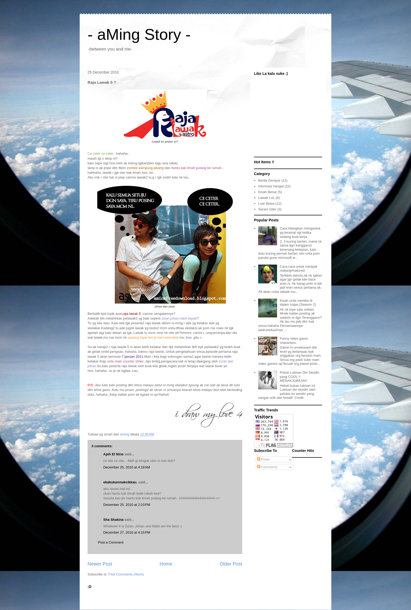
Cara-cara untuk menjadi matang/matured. (298, 269)
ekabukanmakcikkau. (120, 482)
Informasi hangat (271, 186)
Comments (267, 467)
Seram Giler (267, 209)
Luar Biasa (266, 203)
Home (166, 564)
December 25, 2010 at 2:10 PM (126, 505)
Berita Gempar (269, 180)
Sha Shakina (113, 520)
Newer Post (100, 564)
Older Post (231, 564)
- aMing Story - (139, 34)
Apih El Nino (113, 454)
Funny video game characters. (294, 341)
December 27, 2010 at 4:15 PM (126, 532)
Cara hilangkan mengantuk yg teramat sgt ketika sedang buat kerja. (300, 232)
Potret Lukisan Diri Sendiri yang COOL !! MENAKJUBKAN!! (299, 377)
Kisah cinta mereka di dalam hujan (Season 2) (298, 303)
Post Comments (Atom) (126, 574)
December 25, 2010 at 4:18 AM (126, 467)
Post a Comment (110, 542)
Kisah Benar (267, 192)
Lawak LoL (266, 198)
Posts (263, 459)
